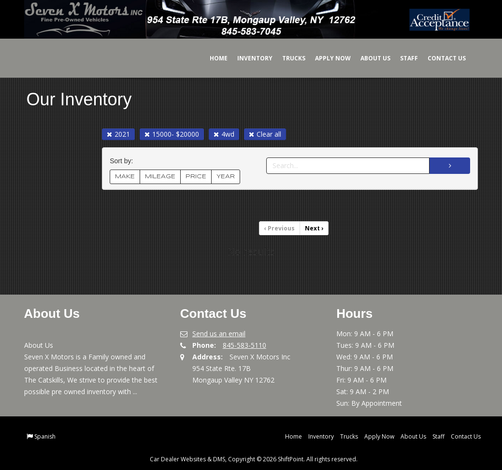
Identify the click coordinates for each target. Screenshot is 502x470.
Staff (402, 58)
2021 (118, 134)
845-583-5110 (244, 345)
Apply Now (326, 58)
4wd (224, 134)
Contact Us (440, 58)
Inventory (248, 58)
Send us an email (218, 333)
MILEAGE (160, 176)
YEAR (225, 176)
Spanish (45, 436)
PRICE (196, 176)
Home (212, 58)
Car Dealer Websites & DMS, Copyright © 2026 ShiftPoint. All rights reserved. (254, 459)
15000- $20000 (171, 134)
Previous (279, 228)
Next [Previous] (314, 228)
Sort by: (123, 161)
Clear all (265, 134)
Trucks (287, 58)
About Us (369, 58)
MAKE (125, 176)
